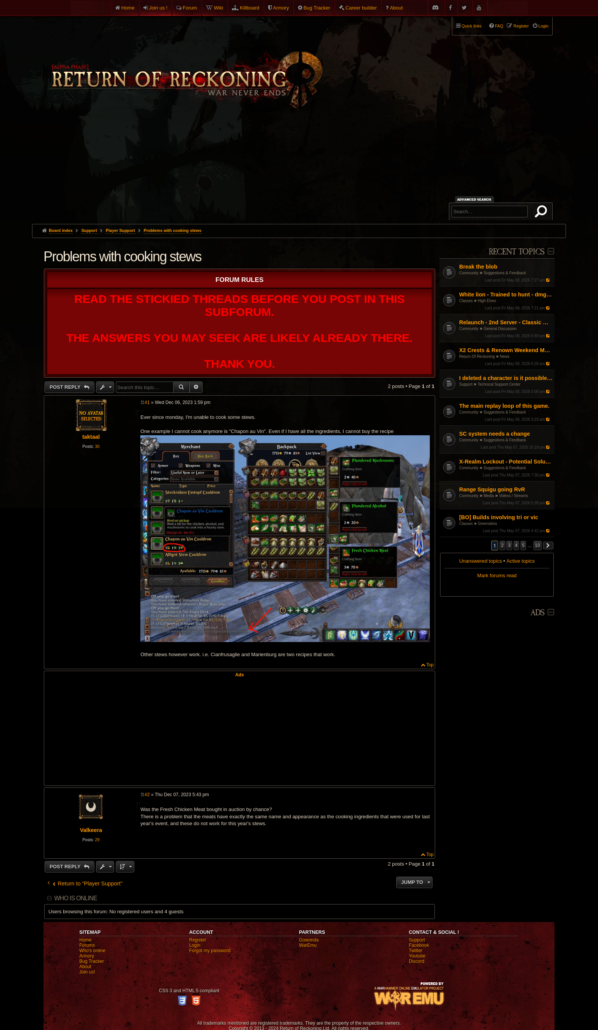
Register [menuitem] (521, 26)
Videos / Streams (513, 496)
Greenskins (487, 523)
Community (469, 273)
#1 (147, 402)
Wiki (218, 8)
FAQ (499, 26)
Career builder (361, 8)
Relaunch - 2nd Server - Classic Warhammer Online (506, 322)
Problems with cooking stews (172, 230)
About (396, 8)
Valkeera (91, 830)
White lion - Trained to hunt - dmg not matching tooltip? (506, 294)
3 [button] (509, 545)
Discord (416, 961)
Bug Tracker (317, 8)
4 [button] (516, 545)
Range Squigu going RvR (492, 489)
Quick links (472, 26)
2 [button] (502, 545)
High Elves (487, 301)
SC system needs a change (494, 434)
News (505, 356)
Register (197, 940)
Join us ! (158, 8)
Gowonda (308, 940)
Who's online (92, 950)
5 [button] (523, 545)
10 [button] (537, 545)
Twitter (415, 950)
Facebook (419, 945)
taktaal (91, 437)
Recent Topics (517, 252)
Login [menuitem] (543, 26)
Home (128, 8)
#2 (147, 794)
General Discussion (500, 329)
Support (466, 384)
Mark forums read (496, 575)
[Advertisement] (299, 166)
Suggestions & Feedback (505, 273)
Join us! (87, 972)
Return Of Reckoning (477, 356)
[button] (548, 545)
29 (97, 839)
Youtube (417, 956)
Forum (190, 8)
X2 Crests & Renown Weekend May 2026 (506, 350)
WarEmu (308, 945)
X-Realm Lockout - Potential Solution (506, 462)
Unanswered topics (480, 561)
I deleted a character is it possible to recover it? (506, 378)
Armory (281, 8)
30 (97, 446)
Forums (87, 945)
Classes (466, 301)
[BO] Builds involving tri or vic (498, 517)
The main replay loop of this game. (504, 406)
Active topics (520, 561)
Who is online (75, 898)
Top (430, 665)
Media (489, 496)
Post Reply (66, 387)
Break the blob (478, 267)
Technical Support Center (498, 384)
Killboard (249, 8)
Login (194, 945)
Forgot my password (210, 950)
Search (542, 212)
